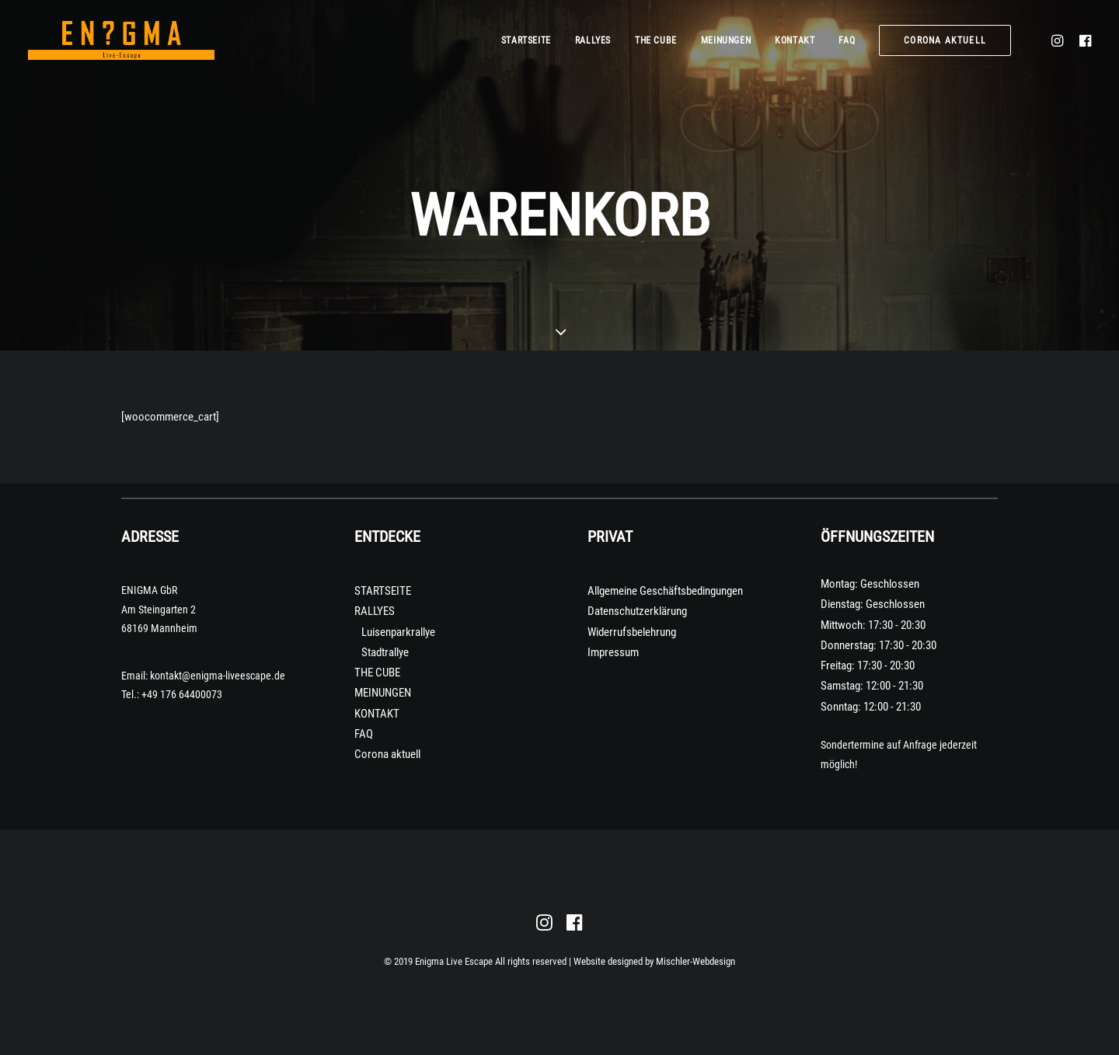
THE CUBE (656, 40)
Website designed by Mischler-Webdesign (654, 961)
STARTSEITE (526, 40)
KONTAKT (794, 40)
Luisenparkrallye (398, 632)
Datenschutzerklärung (637, 611)
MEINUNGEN (726, 40)
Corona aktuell (387, 754)
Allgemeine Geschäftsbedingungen (665, 591)
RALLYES (593, 40)
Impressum (613, 652)
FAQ (846, 40)
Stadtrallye (385, 652)
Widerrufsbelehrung (631, 632)
